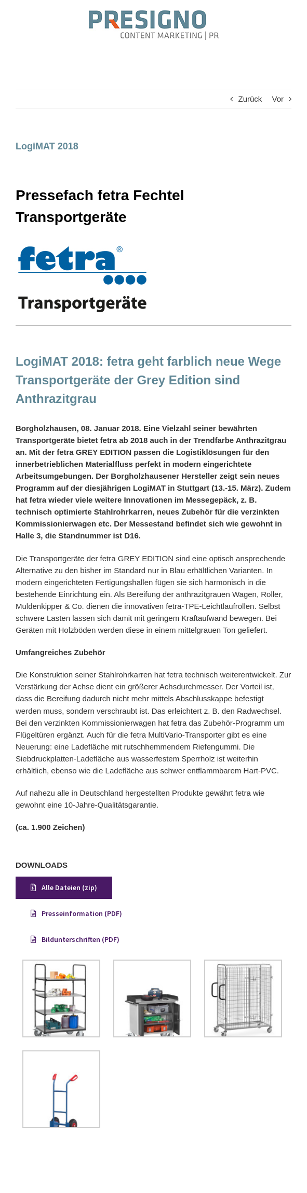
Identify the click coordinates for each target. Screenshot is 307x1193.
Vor (278, 98)
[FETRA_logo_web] (82, 247)
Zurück (250, 98)
